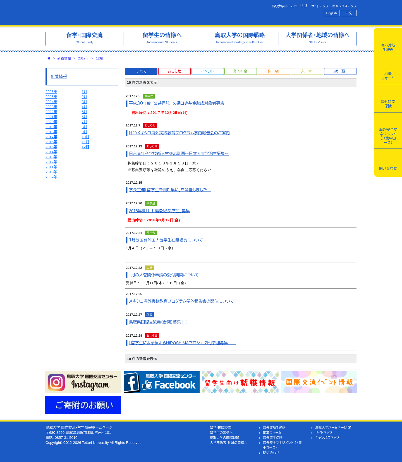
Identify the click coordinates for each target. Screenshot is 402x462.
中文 (349, 13)
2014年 (51, 152)
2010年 (51, 172)
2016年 (51, 142)
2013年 (51, 157)
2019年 (51, 127)
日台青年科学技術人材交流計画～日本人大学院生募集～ (179, 153)
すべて (141, 71)
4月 (84, 107)
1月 (84, 92)
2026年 (51, 92)
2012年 (51, 162)
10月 (85, 137)
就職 (341, 71)
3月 (84, 102)
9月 (84, 132)
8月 (84, 127)
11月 (85, 142)
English (331, 13)
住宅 (275, 71)
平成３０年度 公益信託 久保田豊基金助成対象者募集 (176, 103)
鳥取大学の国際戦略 (224, 437)
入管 (308, 71)
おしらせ (174, 71)
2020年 (51, 122)
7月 (84, 122)
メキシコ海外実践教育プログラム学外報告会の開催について (181, 301)
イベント (207, 71)
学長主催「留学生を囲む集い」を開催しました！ (170, 190)
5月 (84, 112)
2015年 (51, 147)
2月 (84, 97)
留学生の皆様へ (221, 432)
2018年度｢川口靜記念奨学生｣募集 (159, 211)
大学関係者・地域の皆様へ (228, 442)
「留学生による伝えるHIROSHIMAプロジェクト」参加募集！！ (182, 343)
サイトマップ (319, 6)
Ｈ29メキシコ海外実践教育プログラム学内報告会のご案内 (179, 133)
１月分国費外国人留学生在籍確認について (166, 240)
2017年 (83, 58)
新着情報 (64, 58)
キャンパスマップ (344, 6)
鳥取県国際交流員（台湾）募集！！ (159, 322)
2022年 (51, 112)
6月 (84, 117)
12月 (99, 58)
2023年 (51, 107)
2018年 (51, 132)
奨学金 (241, 71)
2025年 (51, 97)
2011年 (51, 167)
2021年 (51, 117)
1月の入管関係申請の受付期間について (164, 275)
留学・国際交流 (220, 427)
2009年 (51, 177)
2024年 (51, 102)
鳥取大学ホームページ (290, 6)
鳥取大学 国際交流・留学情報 (124, 13)
